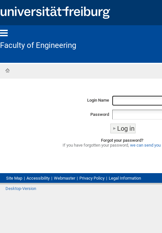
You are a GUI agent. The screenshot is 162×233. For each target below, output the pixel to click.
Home (7, 71)
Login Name (50, 102)
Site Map (16, 188)
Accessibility (46, 188)
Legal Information (26, 194)
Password (52, 119)
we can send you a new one (122, 156)
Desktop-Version (24, 211)
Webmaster (78, 188)
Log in (149, 210)
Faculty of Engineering (43, 45)
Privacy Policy (112, 188)
